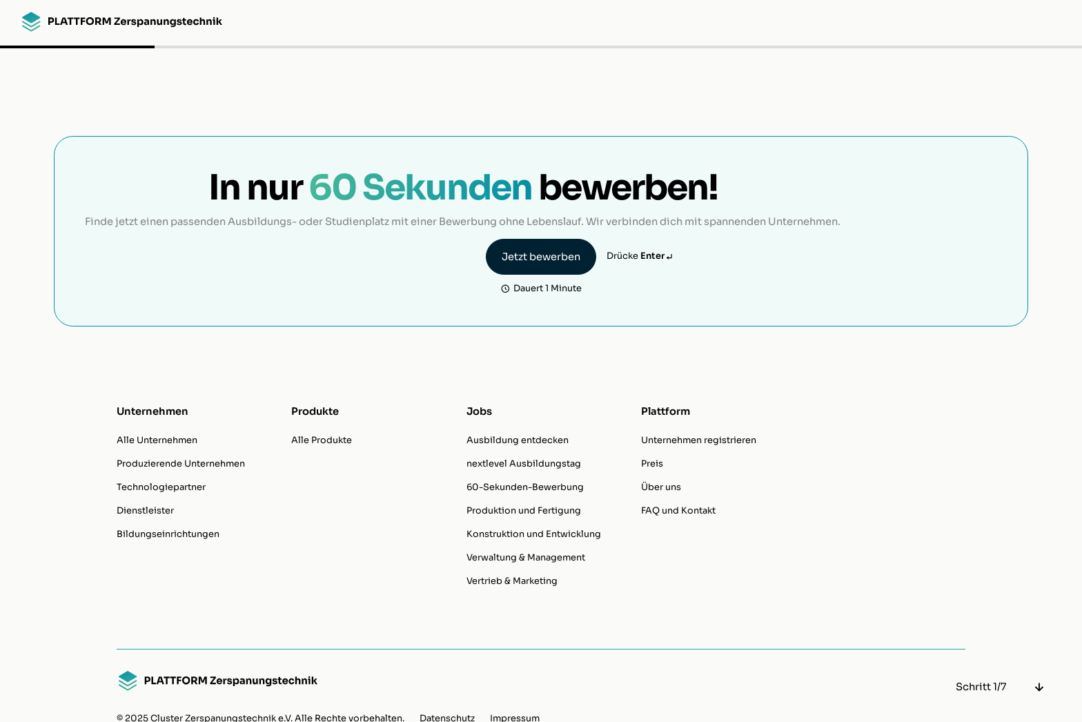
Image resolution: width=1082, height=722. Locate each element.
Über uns (661, 487)
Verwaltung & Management (525, 557)
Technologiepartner (161, 487)
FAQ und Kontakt (678, 510)
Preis (652, 463)
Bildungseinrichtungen (168, 534)
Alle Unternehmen (157, 440)
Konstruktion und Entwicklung (533, 534)
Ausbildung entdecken (517, 440)
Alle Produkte (321, 440)
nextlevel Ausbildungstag (523, 463)
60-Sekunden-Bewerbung (525, 487)
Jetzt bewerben (541, 257)
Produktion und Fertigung (523, 510)
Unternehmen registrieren (698, 440)
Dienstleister (145, 510)
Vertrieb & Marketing (512, 581)
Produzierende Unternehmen (181, 463)
